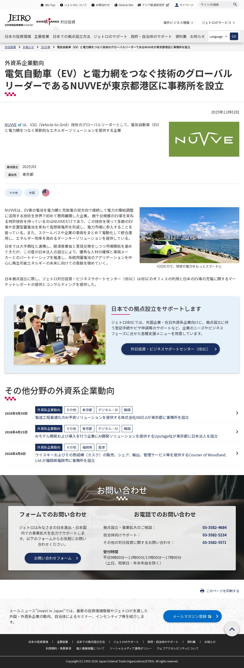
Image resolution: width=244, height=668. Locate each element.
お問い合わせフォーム (53, 558)
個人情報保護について (90, 648)
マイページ (186, 5)
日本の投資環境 (38, 642)
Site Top (50, 5)
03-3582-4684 (214, 527)
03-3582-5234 (214, 535)
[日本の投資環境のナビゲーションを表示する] (17, 36)
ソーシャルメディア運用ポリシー (131, 648)
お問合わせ (103, 5)
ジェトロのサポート (126, 642)
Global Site (126, 5)
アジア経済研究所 (156, 5)
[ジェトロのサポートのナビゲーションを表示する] (110, 36)
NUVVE (14, 124)
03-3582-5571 (214, 542)
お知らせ (210, 642)
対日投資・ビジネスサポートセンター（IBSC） (170, 349)
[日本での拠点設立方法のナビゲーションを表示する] (71, 36)
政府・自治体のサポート (163, 642)
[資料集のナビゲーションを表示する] (181, 36)
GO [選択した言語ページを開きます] (234, 36)
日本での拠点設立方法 (91, 642)
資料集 (191, 642)
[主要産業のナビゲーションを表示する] (42, 36)
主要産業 (62, 642)
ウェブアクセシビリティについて (177, 648)
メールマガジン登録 (192, 616)
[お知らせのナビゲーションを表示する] (197, 36)
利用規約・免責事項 (58, 648)
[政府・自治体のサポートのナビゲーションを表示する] (151, 36)
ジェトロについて (75, 5)
